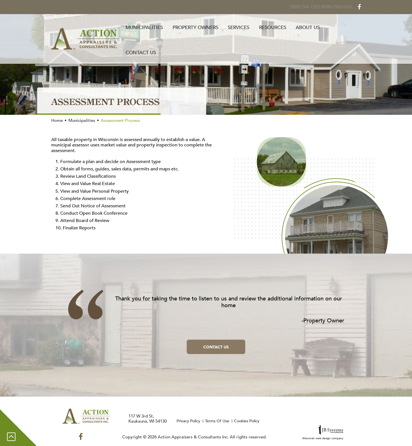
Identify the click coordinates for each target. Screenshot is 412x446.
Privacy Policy (191, 420)
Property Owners (201, 26)
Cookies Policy (254, 420)
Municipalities (151, 26)
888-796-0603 (341, 5)
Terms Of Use (223, 420)
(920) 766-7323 (310, 5)
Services (243, 26)
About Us (310, 26)
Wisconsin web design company (322, 432)
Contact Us (346, 26)
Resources (276, 26)
